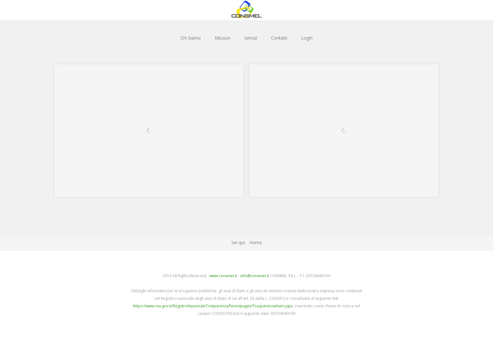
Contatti (279, 38)
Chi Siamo (190, 38)
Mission (222, 38)
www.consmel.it (223, 275)
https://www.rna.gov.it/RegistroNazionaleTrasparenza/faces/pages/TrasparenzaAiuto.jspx (213, 306)
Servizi (250, 38)
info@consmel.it (254, 275)
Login (307, 38)
